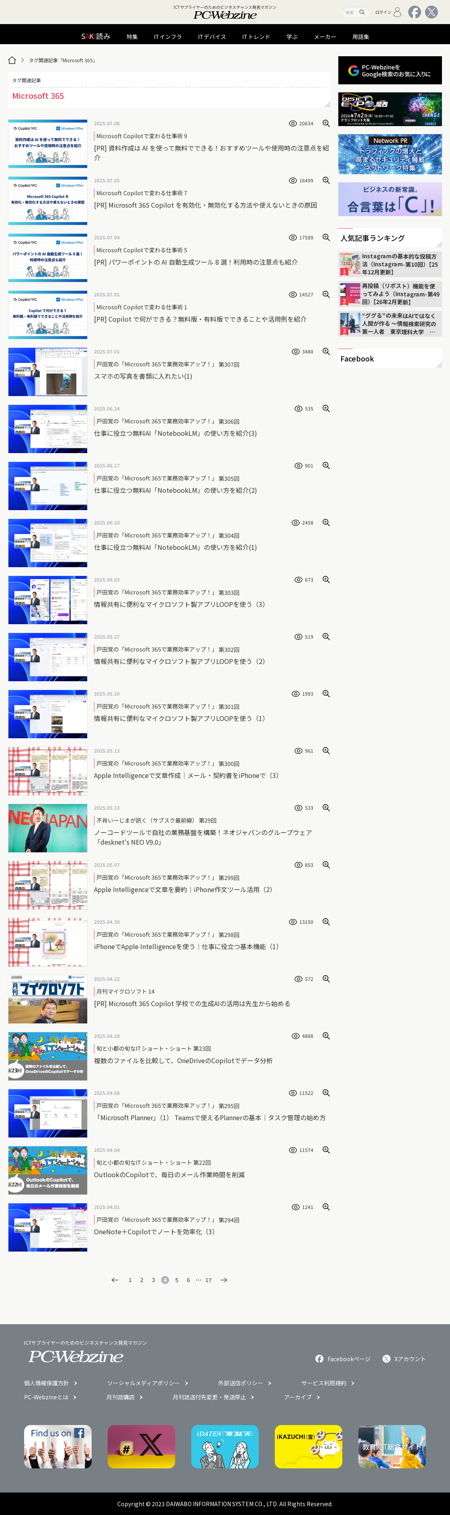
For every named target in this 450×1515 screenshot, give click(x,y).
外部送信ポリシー (240, 1383)
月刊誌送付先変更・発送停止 (209, 1397)
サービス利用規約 (323, 1383)
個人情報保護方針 (46, 1383)
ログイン (388, 12)
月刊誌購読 (120, 1397)
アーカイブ (298, 1397)
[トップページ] (12, 60)
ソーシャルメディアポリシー (143, 1383)
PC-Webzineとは (46, 1397)
